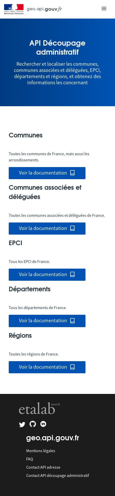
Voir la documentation (47, 173)
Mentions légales (40, 450)
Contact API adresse (43, 467)
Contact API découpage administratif (57, 475)
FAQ (29, 458)
